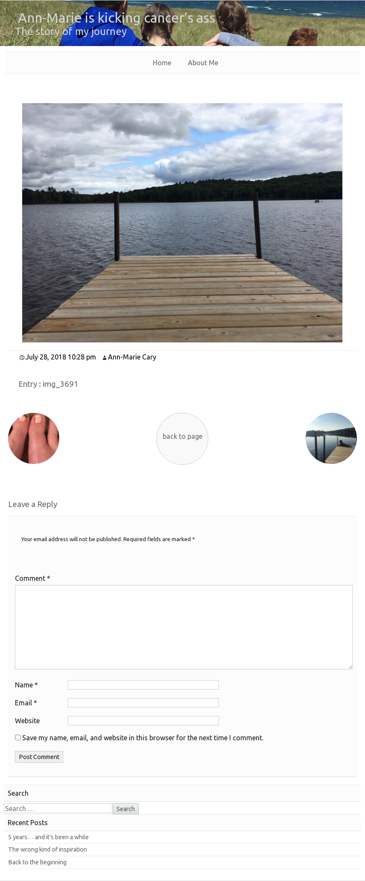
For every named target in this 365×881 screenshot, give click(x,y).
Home (162, 63)
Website (27, 721)
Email (26, 703)
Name (26, 685)
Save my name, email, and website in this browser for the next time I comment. (142, 738)
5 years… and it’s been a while (48, 837)
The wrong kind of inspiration (47, 849)
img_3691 (61, 384)
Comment (32, 578)
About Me (203, 63)
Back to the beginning (37, 862)
